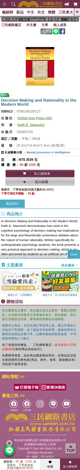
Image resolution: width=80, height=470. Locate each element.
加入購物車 (70, 464)
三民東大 (65, 12)
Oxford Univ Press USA (35, 118)
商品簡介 (12, 203)
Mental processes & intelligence (48, 152)
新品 (20, 12)
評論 (46, 31)
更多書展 (70, 265)
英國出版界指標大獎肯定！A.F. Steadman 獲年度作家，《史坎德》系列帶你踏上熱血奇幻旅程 (40, 19)
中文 (30, 12)
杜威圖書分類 (13, 152)
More (73, 254)
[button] (77, 283)
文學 (44, 25)
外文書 (31, 25)
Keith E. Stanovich (31, 125)
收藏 (50, 464)
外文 (41, 12)
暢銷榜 (7, 12)
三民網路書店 (11, 25)
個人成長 (59, 25)
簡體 (51, 12)
